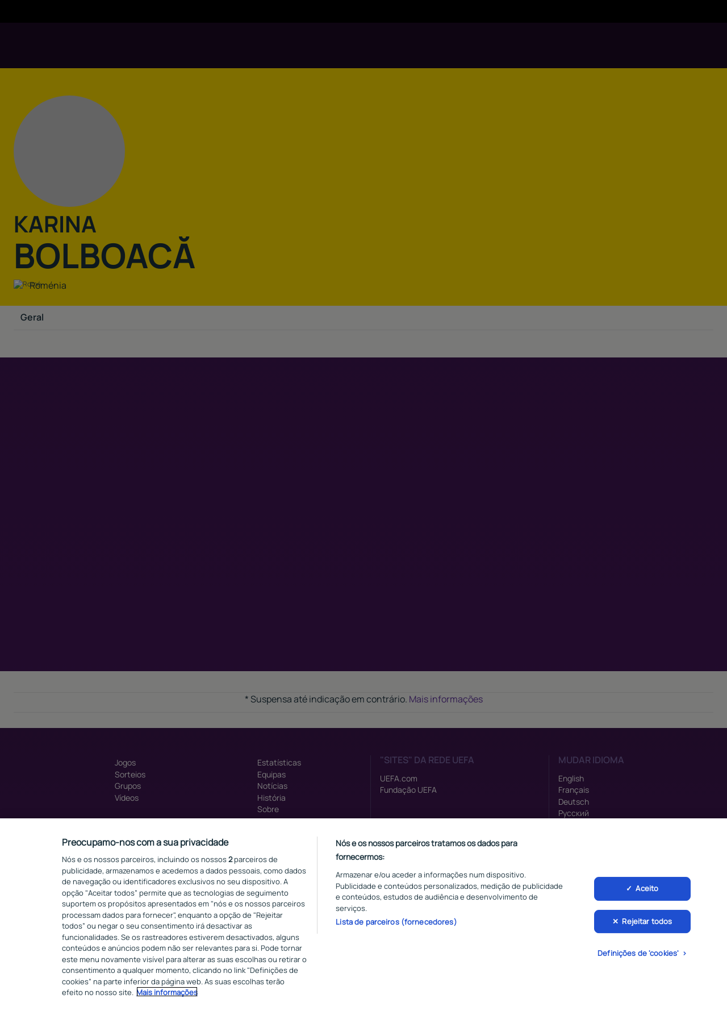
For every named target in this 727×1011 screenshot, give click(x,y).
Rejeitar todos (647, 924)
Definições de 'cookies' (638, 956)
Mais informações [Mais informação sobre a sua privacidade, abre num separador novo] (167, 995)
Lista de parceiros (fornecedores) (396, 925)
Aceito (647, 892)
